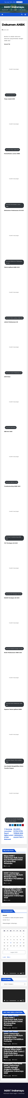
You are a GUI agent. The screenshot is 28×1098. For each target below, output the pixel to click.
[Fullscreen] (23, 973)
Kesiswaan (16, 1015)
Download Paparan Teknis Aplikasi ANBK (14, 761)
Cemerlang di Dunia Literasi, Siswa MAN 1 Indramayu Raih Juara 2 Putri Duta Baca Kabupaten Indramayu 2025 (14, 893)
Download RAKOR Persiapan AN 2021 (14, 648)
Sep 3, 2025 (8, 1027)
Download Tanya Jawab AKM (12, 149)
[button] (21, 14)
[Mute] (21, 973)
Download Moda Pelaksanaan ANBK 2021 (14, 704)
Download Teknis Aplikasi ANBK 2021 (14, 318)
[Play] (4, 973)
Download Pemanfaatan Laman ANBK (13, 205)
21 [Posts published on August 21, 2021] (20, 942)
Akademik (6, 1031)
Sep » (8, 957)
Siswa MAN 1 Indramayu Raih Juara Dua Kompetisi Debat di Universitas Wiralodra (13, 859)
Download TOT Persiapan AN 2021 (13, 593)
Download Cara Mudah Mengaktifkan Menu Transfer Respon (14, 820)
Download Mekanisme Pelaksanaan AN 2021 (14, 262)
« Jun (4, 957)
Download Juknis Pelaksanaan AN (13, 372)
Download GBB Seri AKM (11, 482)
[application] (14, 968)
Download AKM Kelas (11, 427)
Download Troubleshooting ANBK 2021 (13, 538)
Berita (5, 1015)
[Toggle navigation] (25, 14)
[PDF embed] (14, 69)
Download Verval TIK (10, 94)
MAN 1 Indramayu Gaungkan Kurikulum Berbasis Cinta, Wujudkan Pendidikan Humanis (14, 877)
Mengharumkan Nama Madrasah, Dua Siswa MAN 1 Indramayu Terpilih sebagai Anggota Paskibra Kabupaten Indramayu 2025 (14, 1067)
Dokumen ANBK (13, 24)
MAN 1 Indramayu (14, 7)
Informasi (10, 1015)
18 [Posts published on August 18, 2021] (10, 942)
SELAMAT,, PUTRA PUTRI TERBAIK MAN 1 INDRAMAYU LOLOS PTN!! (18, 833)
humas (14, 1027)
